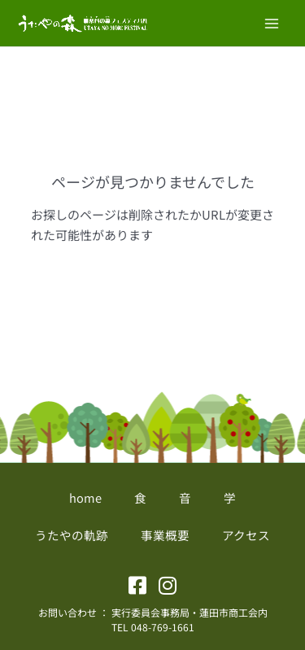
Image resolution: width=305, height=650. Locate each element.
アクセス (246, 534)
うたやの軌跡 (71, 534)
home (85, 497)
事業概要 (165, 534)
